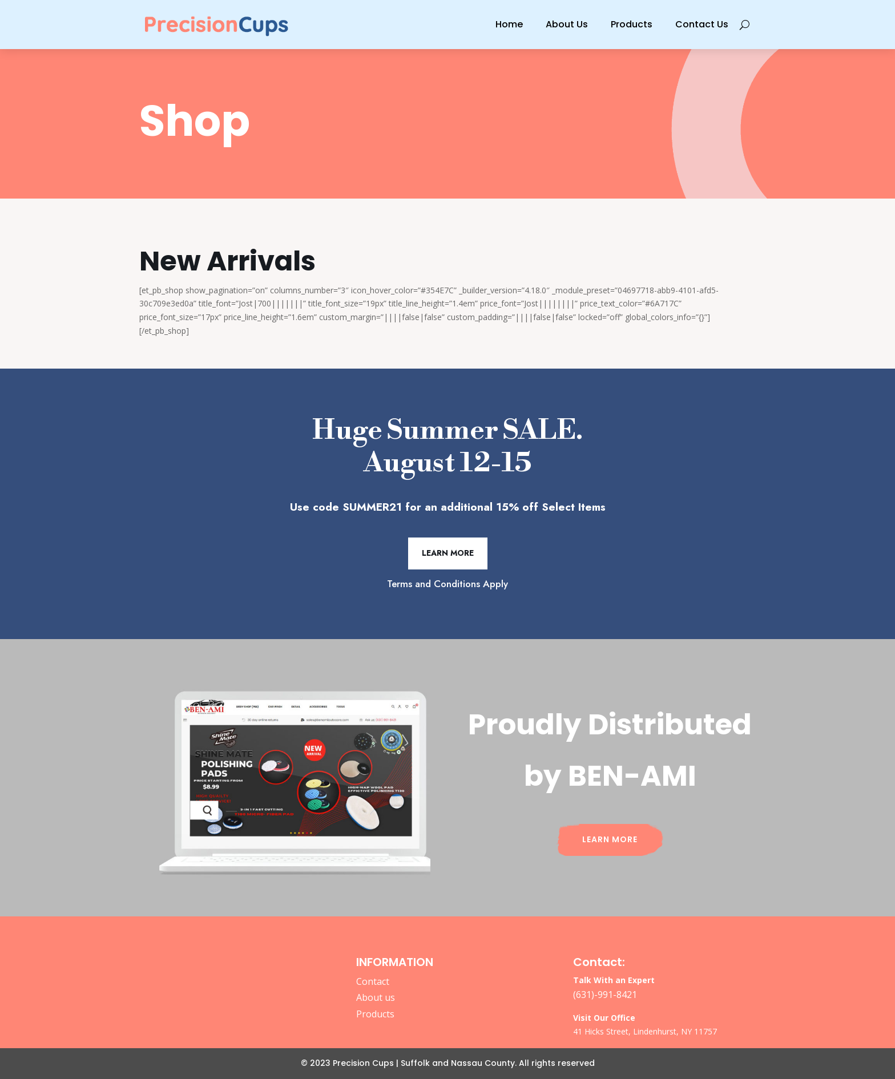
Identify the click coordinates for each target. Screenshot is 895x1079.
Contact (372, 981)
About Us (567, 24)
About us (375, 997)
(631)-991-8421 (605, 994)
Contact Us (701, 24)
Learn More (448, 553)
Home (509, 24)
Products (631, 24)
